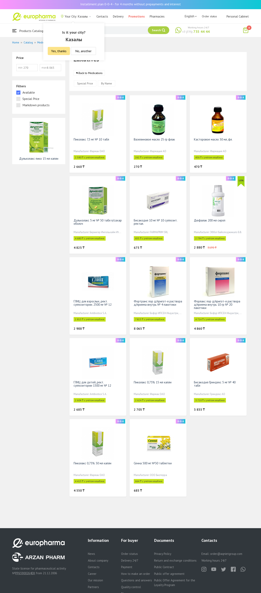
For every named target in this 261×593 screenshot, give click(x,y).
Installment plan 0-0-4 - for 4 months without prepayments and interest (130, 4)
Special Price (85, 83)
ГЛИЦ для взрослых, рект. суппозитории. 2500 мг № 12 (93, 303)
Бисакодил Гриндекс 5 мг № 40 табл (215, 384)
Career (92, 574)
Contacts (102, 16)
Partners (93, 587)
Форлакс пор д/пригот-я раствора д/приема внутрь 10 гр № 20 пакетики (217, 305)
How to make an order (135, 574)
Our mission (95, 580)
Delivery (118, 16)
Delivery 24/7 (129, 560)
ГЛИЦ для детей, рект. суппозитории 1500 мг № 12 (92, 384)
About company (98, 560)
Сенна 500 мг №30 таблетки (153, 463)
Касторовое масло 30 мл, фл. (213, 140)
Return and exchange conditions (175, 560)
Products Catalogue (29, 31)
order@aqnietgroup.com (226, 554)
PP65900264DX (25, 573)
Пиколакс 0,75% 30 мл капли (92, 463)
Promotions (136, 16)
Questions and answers (136, 580)
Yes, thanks (58, 51)
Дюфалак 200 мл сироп (209, 220)
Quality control (131, 587)
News (91, 554)
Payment (126, 567)
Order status (209, 16)
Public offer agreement (169, 574)
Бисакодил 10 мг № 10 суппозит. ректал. (155, 222)
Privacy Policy (162, 554)
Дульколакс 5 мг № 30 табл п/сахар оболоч (98, 222)
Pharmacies (157, 16)
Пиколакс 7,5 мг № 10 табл (91, 140)
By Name (106, 83)
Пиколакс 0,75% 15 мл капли (152, 382)
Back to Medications (91, 73)
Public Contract (164, 567)
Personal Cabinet (238, 16)
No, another (83, 51)
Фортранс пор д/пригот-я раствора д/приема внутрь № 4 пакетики (158, 303)
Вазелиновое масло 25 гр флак (154, 140)
